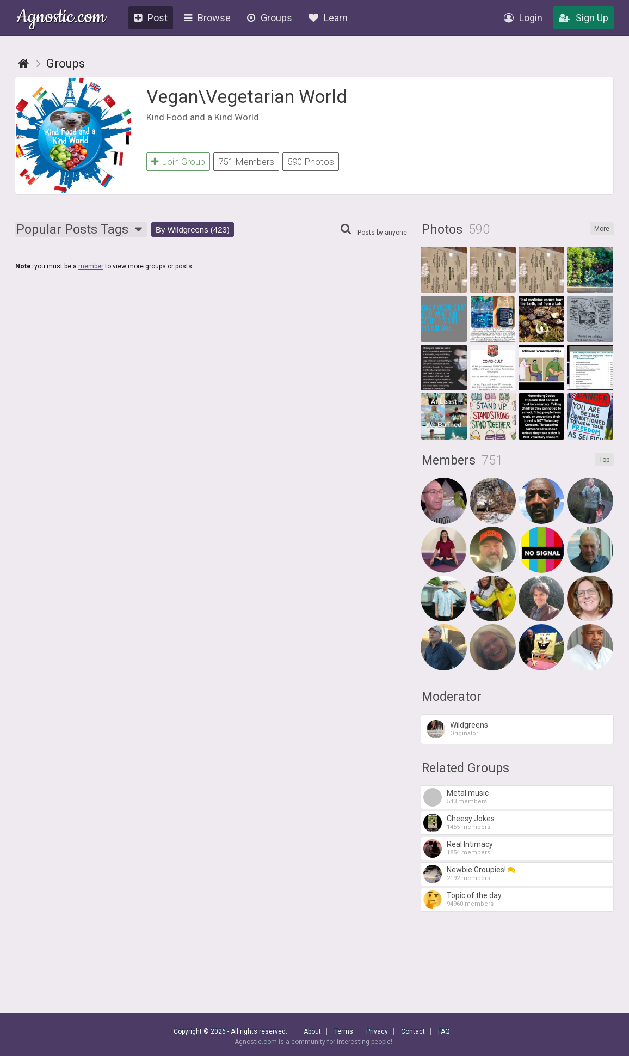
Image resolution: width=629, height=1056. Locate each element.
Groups (269, 17)
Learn (328, 17)
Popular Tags (80, 229)
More (601, 229)
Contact (413, 1031)
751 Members (246, 161)
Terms (343, 1031)
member (90, 266)
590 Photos (310, 161)
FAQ (444, 1031)
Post (151, 17)
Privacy (377, 1031)
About (312, 1031)
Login (523, 17)
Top (604, 459)
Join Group (178, 161)
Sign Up (583, 17)
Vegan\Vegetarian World (246, 96)
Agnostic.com (61, 18)
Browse (207, 17)
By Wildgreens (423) (193, 229)
